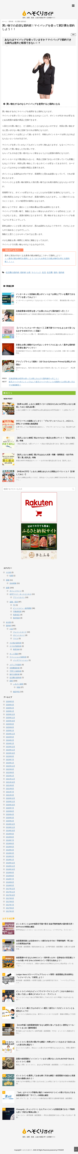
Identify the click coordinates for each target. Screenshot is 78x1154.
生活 (44, 272)
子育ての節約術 (15, 671)
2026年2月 (10, 708)
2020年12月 (10, 798)
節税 (11, 681)
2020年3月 (10, 818)
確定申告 (16, 692)
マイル (15, 638)
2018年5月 (10, 885)
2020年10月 (10, 805)
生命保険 (13, 583)
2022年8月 (10, 772)
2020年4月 (10, 814)
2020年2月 (10, 821)
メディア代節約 (15, 665)
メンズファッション (20, 660)
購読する (8, 393)
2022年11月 (10, 766)
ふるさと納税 (18, 684)
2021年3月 (10, 795)
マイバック (36, 272)
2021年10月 (10, 782)
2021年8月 (10, 789)
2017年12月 (10, 889)
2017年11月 (10, 892)
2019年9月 (10, 834)
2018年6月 (10, 882)
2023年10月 (10, 753)
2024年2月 (10, 740)
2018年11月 (10, 866)
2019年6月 (10, 843)
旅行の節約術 (15, 674)
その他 (8, 572)
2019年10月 (10, 831)
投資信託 (16, 615)
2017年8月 (10, 902)
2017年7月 (10, 905)
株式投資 (16, 618)
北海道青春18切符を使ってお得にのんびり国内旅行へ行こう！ (43, 311)
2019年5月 (10, 847)
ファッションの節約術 (18, 657)
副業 (7, 588)
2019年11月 (10, 827)
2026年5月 (10, 701)
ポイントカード (19, 635)
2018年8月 (10, 876)
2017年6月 (10, 908)
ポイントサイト (15, 591)
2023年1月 (10, 763)
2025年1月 (10, 730)
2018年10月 (10, 869)
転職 (11, 576)
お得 (28, 272)
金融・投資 (14, 602)
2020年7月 (10, 808)
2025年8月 (10, 727)
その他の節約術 (15, 643)
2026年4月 (10, 705)
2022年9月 (10, 769)
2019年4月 (10, 850)
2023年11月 (10, 750)
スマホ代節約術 (15, 646)
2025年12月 (10, 714)
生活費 (50, 272)
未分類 (8, 622)
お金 (11, 629)
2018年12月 (10, 863)
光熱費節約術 (15, 668)
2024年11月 (10, 734)
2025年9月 (10, 724)
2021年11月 (10, 779)
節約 (55, 272)
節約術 (23, 272)
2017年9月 (10, 898)
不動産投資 (17, 611)
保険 (7, 580)
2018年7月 (10, 879)
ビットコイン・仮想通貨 (22, 608)
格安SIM (16, 649)
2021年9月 (10, 785)
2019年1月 (10, 860)
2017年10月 (10, 895)
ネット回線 (14, 654)
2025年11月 (10, 718)
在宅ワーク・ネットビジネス (20, 594)
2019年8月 (10, 837)
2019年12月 (10, 824)
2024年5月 (10, 737)
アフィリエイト (19, 597)
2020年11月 (10, 801)
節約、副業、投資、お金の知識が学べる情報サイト (39, 1137)
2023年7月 (10, 760)
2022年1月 (10, 776)
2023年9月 (10, 756)
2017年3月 (10, 911)
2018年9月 (10, 872)
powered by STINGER (57, 1150)
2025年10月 (10, 721)
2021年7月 (10, 792)
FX (14, 605)
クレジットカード (19, 632)
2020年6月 (10, 811)
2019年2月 (10, 856)
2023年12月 (10, 747)
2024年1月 (10, 743)
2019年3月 (10, 853)
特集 (18, 687)
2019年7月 (10, 840)
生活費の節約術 (12, 272)
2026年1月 (10, 711)
